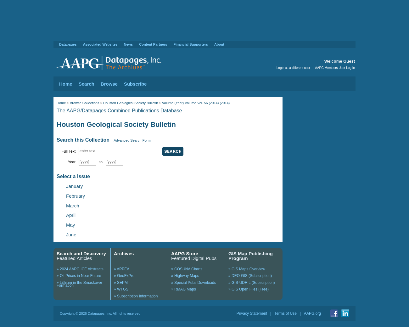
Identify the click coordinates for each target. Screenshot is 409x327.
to (101, 162)
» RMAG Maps (183, 289)
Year (72, 162)
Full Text (69, 151)
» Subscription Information (136, 296)
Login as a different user (293, 68)
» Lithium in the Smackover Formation (79, 284)
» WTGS (121, 289)
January (74, 186)
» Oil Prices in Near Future (79, 275)
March (72, 205)
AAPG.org (312, 313)
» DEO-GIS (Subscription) (250, 275)
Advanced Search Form (132, 140)
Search (86, 84)
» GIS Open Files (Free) (248, 289)
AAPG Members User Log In (335, 68)
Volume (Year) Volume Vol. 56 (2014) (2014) (196, 103)
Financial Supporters (190, 44)
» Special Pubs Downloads (193, 282)
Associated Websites (100, 44)
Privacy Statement (252, 313)
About (219, 44)
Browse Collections (84, 103)
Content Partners (153, 44)
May (70, 225)
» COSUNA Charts (186, 269)
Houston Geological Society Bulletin (130, 103)
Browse (109, 84)
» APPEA (121, 269)
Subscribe (135, 84)
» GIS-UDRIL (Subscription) (251, 282)
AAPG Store (184, 253)
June (71, 234)
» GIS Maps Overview (246, 269)
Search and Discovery (81, 253)
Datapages (68, 44)
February (75, 196)
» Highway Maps (185, 275)
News (128, 44)
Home (65, 84)
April (71, 215)
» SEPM (121, 282)
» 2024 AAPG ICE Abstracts (80, 269)
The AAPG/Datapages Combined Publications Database (119, 110)
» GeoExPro (124, 275)
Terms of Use (285, 313)
